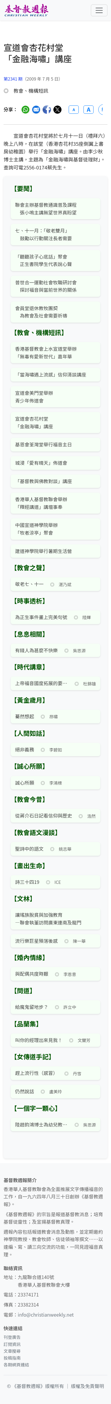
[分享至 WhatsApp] (25, 109)
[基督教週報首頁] (26, 10)
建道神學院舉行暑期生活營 (43, 550)
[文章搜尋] (55, 58)
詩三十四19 (27, 881)
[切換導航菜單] (99, 10)
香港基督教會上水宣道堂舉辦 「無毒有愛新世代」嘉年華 (46, 352)
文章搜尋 (12, 1351)
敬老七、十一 (29, 583)
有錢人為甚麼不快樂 (36, 650)
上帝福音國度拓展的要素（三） (41, 683)
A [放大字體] (88, 109)
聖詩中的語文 (29, 848)
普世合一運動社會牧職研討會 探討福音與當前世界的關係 (46, 286)
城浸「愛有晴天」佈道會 (41, 462)
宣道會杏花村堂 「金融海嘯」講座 (34, 422)
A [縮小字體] (74, 109)
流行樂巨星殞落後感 (36, 940)
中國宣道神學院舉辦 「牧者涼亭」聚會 (36, 528)
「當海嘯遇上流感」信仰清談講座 (50, 374)
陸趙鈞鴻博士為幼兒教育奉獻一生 (41, 1124)
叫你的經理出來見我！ (38, 1040)
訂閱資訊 (12, 1344)
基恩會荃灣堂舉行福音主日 (43, 444)
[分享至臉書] (47, 109)
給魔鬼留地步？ (31, 1006)
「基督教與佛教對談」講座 (43, 481)
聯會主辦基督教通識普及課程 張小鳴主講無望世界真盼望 (46, 208)
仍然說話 (24, 1091)
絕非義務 (24, 749)
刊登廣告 (12, 1337)
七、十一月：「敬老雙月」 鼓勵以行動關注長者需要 (43, 234)
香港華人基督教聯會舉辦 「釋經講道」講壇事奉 (41, 503)
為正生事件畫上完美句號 (41, 617)
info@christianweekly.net (46, 1314)
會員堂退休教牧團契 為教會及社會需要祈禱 (41, 311)
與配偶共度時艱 (31, 973)
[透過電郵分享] (36, 109)
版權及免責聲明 (87, 1385)
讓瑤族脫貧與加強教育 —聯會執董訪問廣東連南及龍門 (48, 918)
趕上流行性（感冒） (36, 1072)
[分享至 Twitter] (57, 109)
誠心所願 (24, 782)
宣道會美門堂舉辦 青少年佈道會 (34, 396)
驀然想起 (24, 716)
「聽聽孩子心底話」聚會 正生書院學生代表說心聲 (43, 260)
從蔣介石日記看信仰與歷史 (43, 815)
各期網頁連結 (16, 1364)
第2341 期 (13, 79)
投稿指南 (12, 1358)
